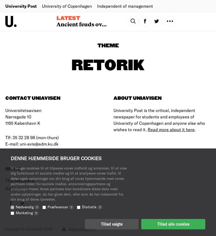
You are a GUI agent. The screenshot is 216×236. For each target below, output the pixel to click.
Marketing (27, 212)
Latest (68, 18)
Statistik (92, 207)
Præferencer (61, 207)
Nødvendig (27, 207)
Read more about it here (171, 129)
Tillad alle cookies (173, 224)
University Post (21, 6)
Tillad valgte (112, 224)
